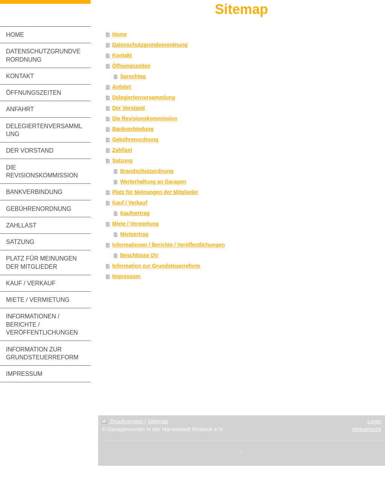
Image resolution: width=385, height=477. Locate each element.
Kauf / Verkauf (129, 203)
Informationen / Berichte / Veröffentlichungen (168, 245)
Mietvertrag (134, 234)
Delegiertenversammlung (143, 97)
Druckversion (123, 421)
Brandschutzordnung (146, 171)
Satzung (122, 160)
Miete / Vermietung (135, 224)
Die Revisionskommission (144, 118)
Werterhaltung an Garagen (153, 182)
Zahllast (122, 150)
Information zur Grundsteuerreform (156, 266)
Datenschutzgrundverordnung (150, 45)
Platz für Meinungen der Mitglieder (155, 192)
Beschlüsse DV (139, 255)
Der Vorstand (128, 108)
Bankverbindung (132, 129)
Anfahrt (121, 87)
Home (119, 34)
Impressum (126, 276)
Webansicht (366, 429)
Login (374, 421)
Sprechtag (133, 76)
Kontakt (122, 55)
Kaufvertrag (135, 213)
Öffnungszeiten (131, 66)
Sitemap (158, 421)
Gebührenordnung (135, 139)
